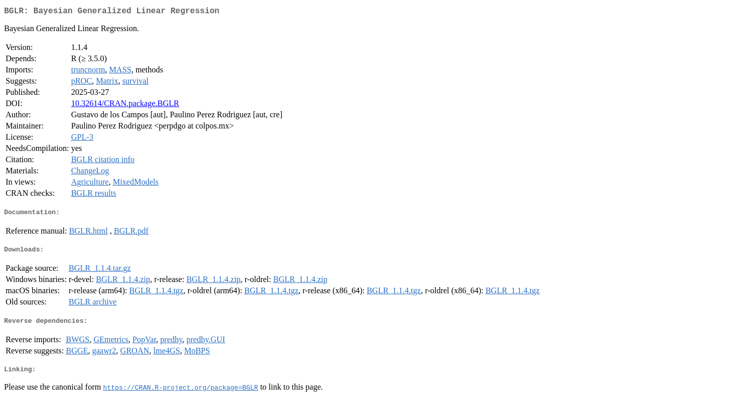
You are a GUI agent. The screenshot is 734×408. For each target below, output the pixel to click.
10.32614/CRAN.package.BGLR (125, 105)
